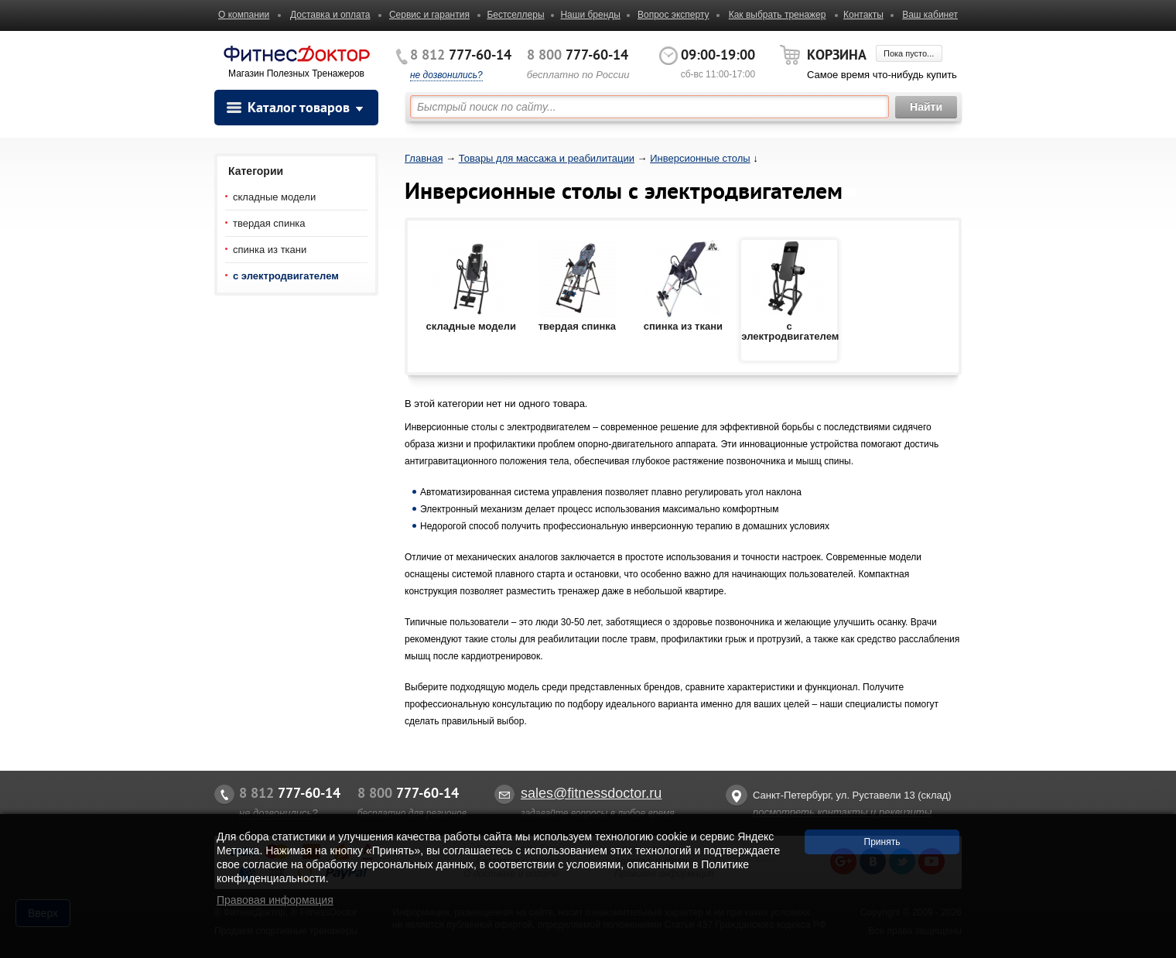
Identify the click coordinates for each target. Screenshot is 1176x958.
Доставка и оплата (330, 14)
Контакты (863, 14)
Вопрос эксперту (673, 14)
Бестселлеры (515, 14)
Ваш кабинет (930, 14)
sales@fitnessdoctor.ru (591, 793)
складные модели (274, 197)
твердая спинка (269, 223)
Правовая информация (275, 900)
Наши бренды (590, 14)
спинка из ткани (269, 249)
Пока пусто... (909, 53)
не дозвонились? (446, 75)
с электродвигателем (286, 276)
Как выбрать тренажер (777, 14)
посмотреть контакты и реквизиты (842, 812)
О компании (243, 14)
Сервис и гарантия (429, 14)
